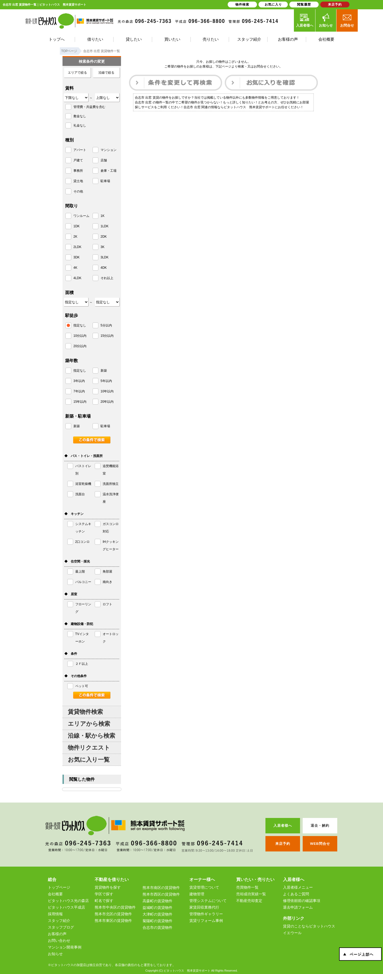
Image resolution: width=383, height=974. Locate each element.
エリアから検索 (89, 723)
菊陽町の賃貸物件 (157, 921)
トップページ (59, 887)
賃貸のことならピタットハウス (309, 926)
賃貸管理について (204, 887)
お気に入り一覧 (89, 759)
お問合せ (347, 20)
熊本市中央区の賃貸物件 (115, 907)
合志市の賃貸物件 (157, 927)
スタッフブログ (61, 927)
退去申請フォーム (298, 907)
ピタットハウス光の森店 (68, 901)
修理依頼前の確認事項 (301, 901)
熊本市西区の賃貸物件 (161, 894)
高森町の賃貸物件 (157, 901)
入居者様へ (304, 20)
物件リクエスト (89, 747)
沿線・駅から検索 (91, 735)
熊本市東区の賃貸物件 (113, 920)
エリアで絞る (77, 72)
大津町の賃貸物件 (157, 914)
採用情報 (55, 914)
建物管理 (196, 894)
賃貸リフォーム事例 (206, 920)
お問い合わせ (59, 940)
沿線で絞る (106, 72)
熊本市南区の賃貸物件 (161, 887)
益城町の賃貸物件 (157, 907)
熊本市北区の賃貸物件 (113, 914)
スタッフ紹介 (59, 920)
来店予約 (335, 4)
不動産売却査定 (249, 901)
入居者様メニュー (298, 887)
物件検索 (242, 4)
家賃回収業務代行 (204, 907)
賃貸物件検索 (85, 711)
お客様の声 (57, 934)
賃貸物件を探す (108, 887)
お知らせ (326, 20)
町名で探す (104, 901)
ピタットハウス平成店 (66, 907)
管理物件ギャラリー (206, 914)
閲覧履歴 (304, 4)
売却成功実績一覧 (251, 894)
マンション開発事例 (64, 947)
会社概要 (55, 894)
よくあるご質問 (296, 894)
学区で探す (104, 894)
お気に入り (273, 4)
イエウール (292, 933)
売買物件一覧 (247, 887)
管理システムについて (208, 901)
